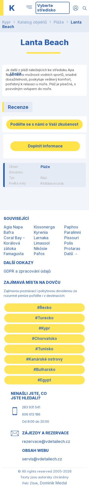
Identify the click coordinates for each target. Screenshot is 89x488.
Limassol (42, 243)
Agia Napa (13, 227)
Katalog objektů (32, 22)
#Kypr (44, 328)
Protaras (72, 248)
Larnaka (41, 238)
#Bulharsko (44, 369)
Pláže (59, 22)
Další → (71, 254)
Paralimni (72, 232)
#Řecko (44, 307)
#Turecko (44, 318)
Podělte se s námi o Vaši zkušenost (44, 124)
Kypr (6, 22)
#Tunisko (44, 349)
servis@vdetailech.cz (42, 459)
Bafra (9, 232)
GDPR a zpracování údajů (27, 271)
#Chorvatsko (44, 338)
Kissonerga (44, 227)
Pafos (39, 254)
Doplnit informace (45, 146)
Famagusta (14, 254)
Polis (68, 243)
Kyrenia (41, 232)
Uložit (15, 74)
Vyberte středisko (46, 7)
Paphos (71, 227)
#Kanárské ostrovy (44, 359)
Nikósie (40, 248)
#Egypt (44, 380)
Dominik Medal (53, 483)
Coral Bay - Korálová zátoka (14, 243)
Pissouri (71, 238)
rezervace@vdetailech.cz (46, 441)
